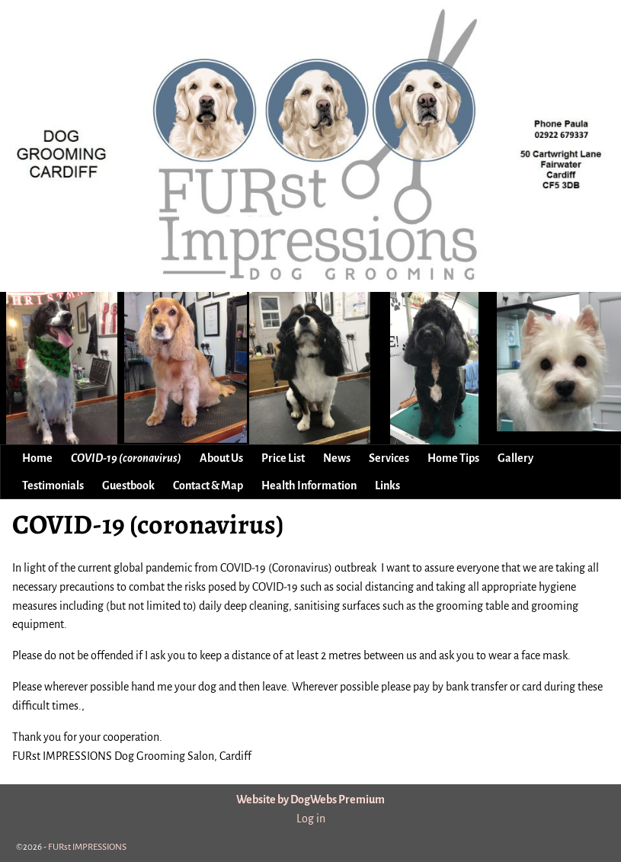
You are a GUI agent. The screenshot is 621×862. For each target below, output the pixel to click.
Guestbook (128, 485)
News (337, 458)
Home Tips (453, 458)
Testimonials (53, 485)
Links (387, 485)
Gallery (515, 458)
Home (37, 458)
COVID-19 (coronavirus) (126, 458)
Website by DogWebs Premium (310, 799)
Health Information (309, 485)
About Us (221, 458)
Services (389, 458)
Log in (310, 818)
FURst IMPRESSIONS (87, 847)
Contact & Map (208, 485)
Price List (283, 458)
